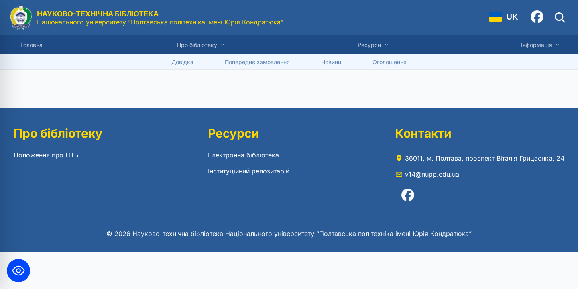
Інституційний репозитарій (248, 171)
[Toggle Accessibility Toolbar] (18, 270)
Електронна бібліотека (243, 155)
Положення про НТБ (46, 155)
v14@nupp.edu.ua (432, 174)
